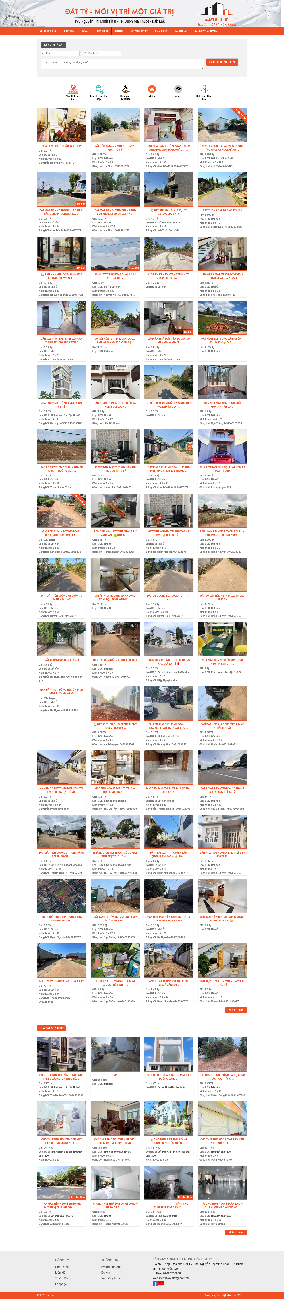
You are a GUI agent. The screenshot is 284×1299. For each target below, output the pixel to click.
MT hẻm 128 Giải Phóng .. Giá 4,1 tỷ (61, 981)
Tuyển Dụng (63, 1278)
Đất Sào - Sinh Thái (222, 158)
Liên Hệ (60, 1272)
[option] (76, 92)
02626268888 (172, 1273)
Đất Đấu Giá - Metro (169, 222)
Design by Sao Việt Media (219, 1295)
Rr (115, 1075)
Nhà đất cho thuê (175, 1087)
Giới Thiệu (62, 1267)
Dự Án (107, 286)
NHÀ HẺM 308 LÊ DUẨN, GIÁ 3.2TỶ (62, 146)
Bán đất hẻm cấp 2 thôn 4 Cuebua (115, 660)
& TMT (238, 1295)
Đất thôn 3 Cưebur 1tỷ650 (62, 660)
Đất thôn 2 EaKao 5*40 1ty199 (222, 210)
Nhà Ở (53, 154)
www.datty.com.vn (177, 1278)
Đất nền (108, 158)
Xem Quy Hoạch (112, 1278)
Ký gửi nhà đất (111, 1267)
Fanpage (61, 1284)
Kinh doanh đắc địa (61, 415)
